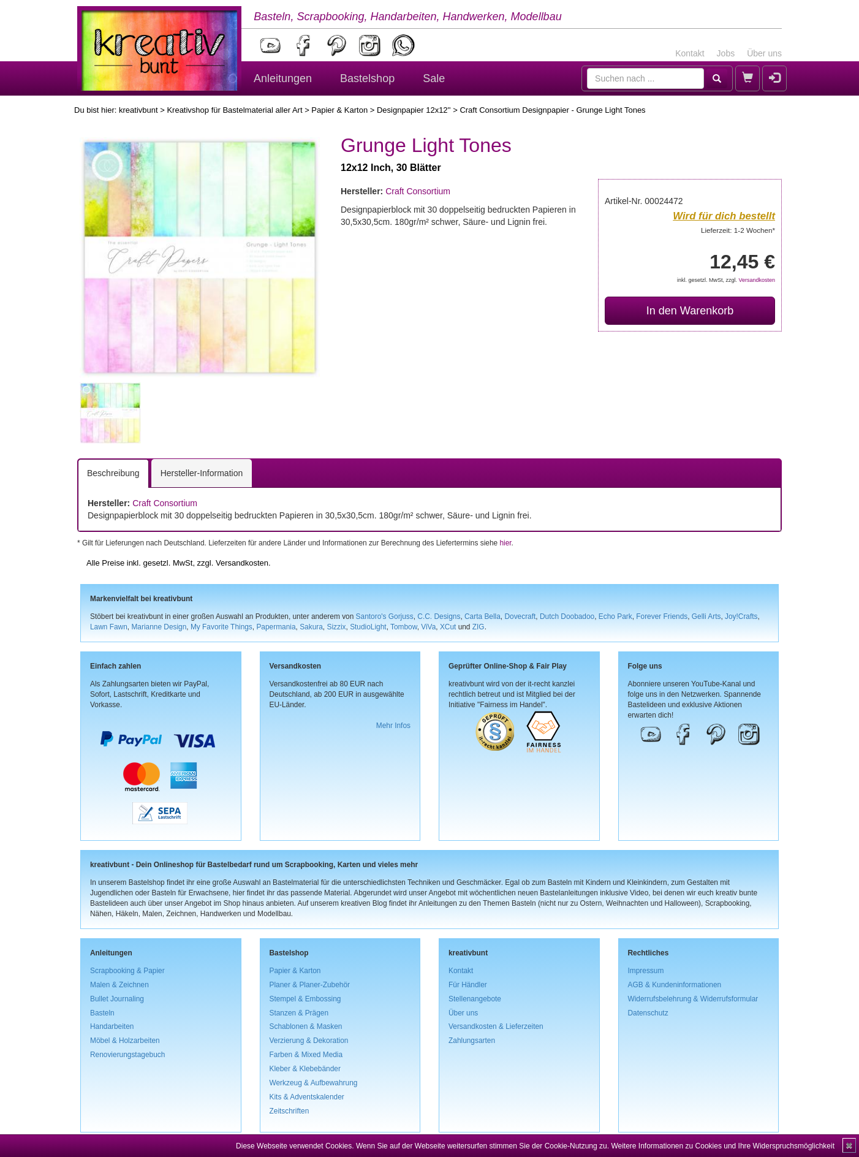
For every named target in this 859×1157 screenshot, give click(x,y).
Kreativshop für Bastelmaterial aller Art (234, 110)
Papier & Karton (339, 110)
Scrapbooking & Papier (127, 970)
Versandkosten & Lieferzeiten (495, 1026)
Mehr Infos (393, 725)
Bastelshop (367, 78)
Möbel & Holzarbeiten (125, 1040)
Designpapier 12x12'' (414, 110)
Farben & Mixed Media (306, 1054)
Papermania (275, 627)
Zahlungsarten (471, 1040)
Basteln (102, 1013)
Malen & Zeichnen (119, 985)
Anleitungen (283, 78)
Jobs (726, 53)
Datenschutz (648, 1013)
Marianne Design (158, 627)
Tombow (403, 627)
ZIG (478, 627)
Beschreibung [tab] (113, 473)
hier (505, 543)
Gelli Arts (706, 616)
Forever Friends (661, 616)
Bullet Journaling (117, 999)
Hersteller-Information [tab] (202, 473)
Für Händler (467, 985)
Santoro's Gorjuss (385, 616)
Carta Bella (482, 616)
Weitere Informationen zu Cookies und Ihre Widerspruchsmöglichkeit (722, 1146)
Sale (434, 78)
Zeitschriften (289, 1111)
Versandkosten (756, 280)
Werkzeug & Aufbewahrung (314, 1083)
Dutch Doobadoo (567, 616)
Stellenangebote (474, 999)
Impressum (646, 970)
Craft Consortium (417, 191)
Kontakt (689, 53)
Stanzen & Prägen (299, 1013)
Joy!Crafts (741, 616)
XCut (448, 627)
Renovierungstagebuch (127, 1054)
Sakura (311, 627)
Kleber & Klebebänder (305, 1068)
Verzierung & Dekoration (309, 1040)
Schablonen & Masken (306, 1026)
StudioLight (368, 627)
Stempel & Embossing (305, 999)
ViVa (428, 627)
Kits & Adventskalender (307, 1097)
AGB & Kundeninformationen (675, 985)
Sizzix (336, 627)
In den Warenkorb (689, 311)
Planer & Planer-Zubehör (310, 985)
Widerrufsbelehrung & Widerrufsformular (693, 999)
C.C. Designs (438, 616)
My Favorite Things (221, 627)
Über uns (764, 53)
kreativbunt (138, 110)
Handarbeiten (112, 1026)
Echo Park (615, 616)
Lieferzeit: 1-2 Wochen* (738, 230)
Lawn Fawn (108, 627)
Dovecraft (519, 616)
